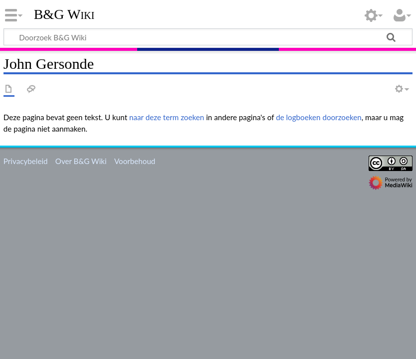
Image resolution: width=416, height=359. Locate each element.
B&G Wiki (64, 14)
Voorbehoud (134, 161)
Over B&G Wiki (81, 161)
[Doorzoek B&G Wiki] (208, 37)
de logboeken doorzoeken (319, 117)
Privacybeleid (25, 161)
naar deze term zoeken (166, 117)
